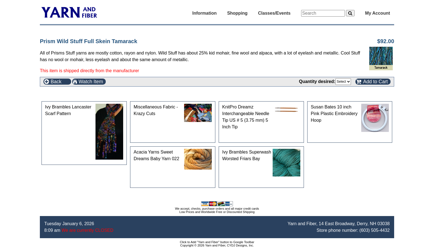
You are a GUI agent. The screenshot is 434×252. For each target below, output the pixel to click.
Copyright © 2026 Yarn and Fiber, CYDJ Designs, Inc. (217, 245)
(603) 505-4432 (375, 230)
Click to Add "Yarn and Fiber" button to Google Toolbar (217, 242)
